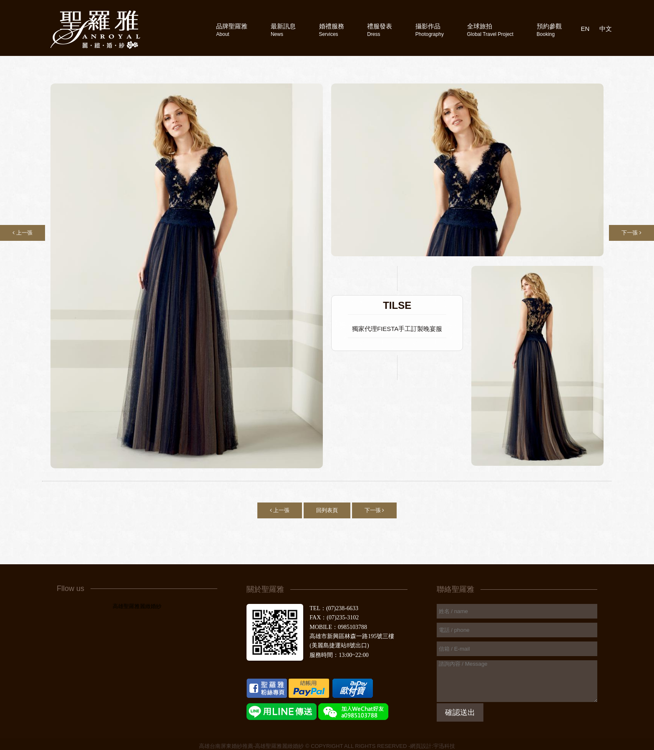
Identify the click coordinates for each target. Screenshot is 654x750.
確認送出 (460, 712)
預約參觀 (549, 30)
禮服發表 (379, 30)
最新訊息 (283, 30)
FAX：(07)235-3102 (334, 617)
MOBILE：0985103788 (338, 627)
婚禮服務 (331, 30)
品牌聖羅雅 (231, 30)
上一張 (23, 233)
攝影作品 (429, 30)
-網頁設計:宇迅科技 (431, 746)
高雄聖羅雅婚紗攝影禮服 (95, 29)
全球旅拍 (490, 30)
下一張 (631, 233)
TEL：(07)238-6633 (333, 608)
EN (585, 28)
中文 (605, 28)
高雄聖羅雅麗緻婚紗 (137, 606)
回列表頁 (327, 510)
